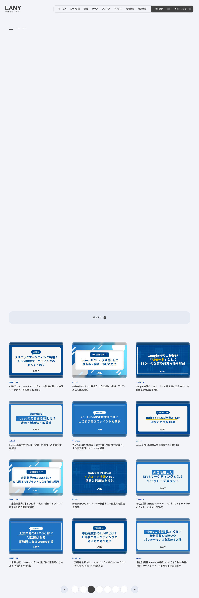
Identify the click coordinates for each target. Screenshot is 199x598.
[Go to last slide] (51, 55)
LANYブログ (21, 28)
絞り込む (99, 106)
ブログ (95, 529)
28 (124, 378)
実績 (54, 560)
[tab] (93, 93)
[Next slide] (148, 55)
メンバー (121, 547)
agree (177, 593)
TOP (11, 28)
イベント (96, 563)
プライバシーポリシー (18, 566)
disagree (158, 593)
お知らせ (121, 555)
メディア (96, 538)
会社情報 (96, 572)
